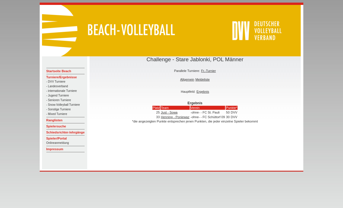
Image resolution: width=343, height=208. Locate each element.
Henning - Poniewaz (175, 117)
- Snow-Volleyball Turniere (63, 104)
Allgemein (187, 79)
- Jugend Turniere (57, 95)
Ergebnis (202, 91)
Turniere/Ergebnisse (61, 77)
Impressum (54, 149)
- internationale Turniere (61, 90)
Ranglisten (54, 120)
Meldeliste (202, 79)
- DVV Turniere (55, 81)
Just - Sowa (169, 112)
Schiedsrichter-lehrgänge (65, 132)
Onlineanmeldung (57, 142)
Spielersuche (56, 126)
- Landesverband (57, 86)
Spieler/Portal (56, 138)
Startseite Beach (58, 71)
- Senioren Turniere (58, 100)
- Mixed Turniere (56, 114)
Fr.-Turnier (208, 71)
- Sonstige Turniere (58, 109)
